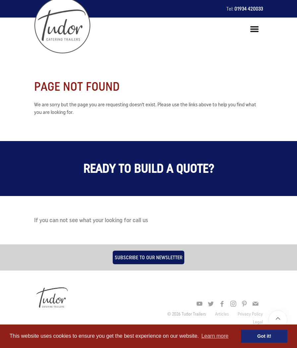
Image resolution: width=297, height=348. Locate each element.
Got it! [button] (264, 336)
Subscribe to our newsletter (148, 257)
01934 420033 (248, 9)
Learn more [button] (214, 336)
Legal (258, 321)
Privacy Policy (250, 314)
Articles (222, 314)
